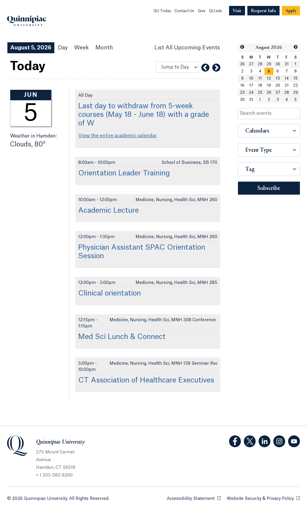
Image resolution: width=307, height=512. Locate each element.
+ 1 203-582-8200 (54, 475)
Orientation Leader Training (124, 173)
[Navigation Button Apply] (291, 10)
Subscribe (268, 188)
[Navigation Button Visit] (237, 10)
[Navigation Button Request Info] (263, 10)
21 (287, 85)
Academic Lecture (108, 210)
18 (260, 85)
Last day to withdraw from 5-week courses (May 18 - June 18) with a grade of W (143, 115)
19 (269, 85)
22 (295, 85)
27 (251, 64)
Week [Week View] (81, 47)
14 (287, 78)
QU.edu (215, 11)
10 (251, 78)
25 (260, 92)
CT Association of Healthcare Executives (146, 380)
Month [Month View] (104, 47)
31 (287, 64)
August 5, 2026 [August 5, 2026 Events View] (30, 47)
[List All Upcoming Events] (187, 47)
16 (242, 85)
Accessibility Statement (194, 498)
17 (251, 85)
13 (278, 78)
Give (201, 11)
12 (269, 78)
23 (242, 92)
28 (260, 64)
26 (242, 64)
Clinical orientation (109, 293)
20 (277, 85)
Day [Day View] (63, 47)
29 (269, 64)
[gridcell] (268, 71)
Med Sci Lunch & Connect (122, 336)
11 (260, 78)
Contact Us (184, 11)
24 (251, 92)
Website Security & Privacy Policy (263, 498)
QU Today (162, 11)
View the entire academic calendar (117, 135)
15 (295, 78)
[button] (242, 47)
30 (277, 64)
